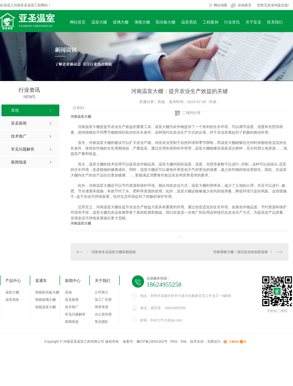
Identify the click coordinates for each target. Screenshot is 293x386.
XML (183, 341)
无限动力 (214, 341)
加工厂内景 (103, 300)
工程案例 (210, 22)
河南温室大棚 (81, 116)
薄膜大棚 (142, 22)
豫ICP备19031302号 (152, 341)
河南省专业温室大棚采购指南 (113, 252)
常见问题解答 (75, 314)
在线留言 (244, 5)
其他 (68, 292)
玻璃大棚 (120, 22)
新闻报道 (72, 322)
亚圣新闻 (72, 300)
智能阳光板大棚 (47, 292)
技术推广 (72, 307)
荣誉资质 (101, 307)
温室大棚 (99, 22)
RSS (174, 341)
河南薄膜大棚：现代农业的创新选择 (240, 252)
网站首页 (77, 22)
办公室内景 (103, 314)
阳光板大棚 (165, 22)
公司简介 (101, 292)
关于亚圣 (253, 22)
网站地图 (220, 5)
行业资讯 (232, 22)
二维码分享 (191, 113)
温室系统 (189, 22)
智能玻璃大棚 (45, 300)
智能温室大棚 (45, 307)
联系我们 (275, 22)
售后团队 (101, 322)
